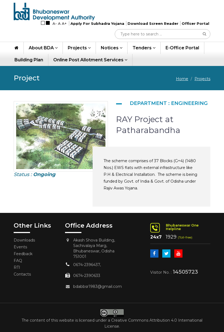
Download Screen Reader (153, 23)
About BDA (43, 47)
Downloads (24, 240)
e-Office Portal (182, 47)
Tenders (143, 47)
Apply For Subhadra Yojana (97, 23)
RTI (17, 267)
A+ (64, 23)
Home (182, 78)
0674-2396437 (86, 264)
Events (20, 247)
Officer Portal (195, 23)
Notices (111, 47)
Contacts (22, 274)
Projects (79, 47)
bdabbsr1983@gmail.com (97, 286)
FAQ (18, 260)
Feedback (23, 253)
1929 (171, 237)
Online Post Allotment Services (90, 59)
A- (54, 23)
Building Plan (28, 59)
